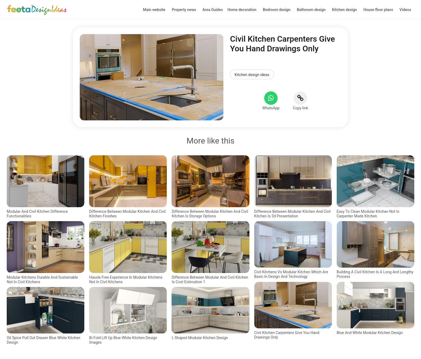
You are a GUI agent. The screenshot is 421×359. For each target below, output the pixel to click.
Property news (184, 10)
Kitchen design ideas (252, 75)
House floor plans (378, 10)
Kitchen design (344, 10)
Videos (405, 10)
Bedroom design (276, 10)
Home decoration (241, 10)
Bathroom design (311, 10)
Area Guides (212, 10)
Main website (154, 10)
